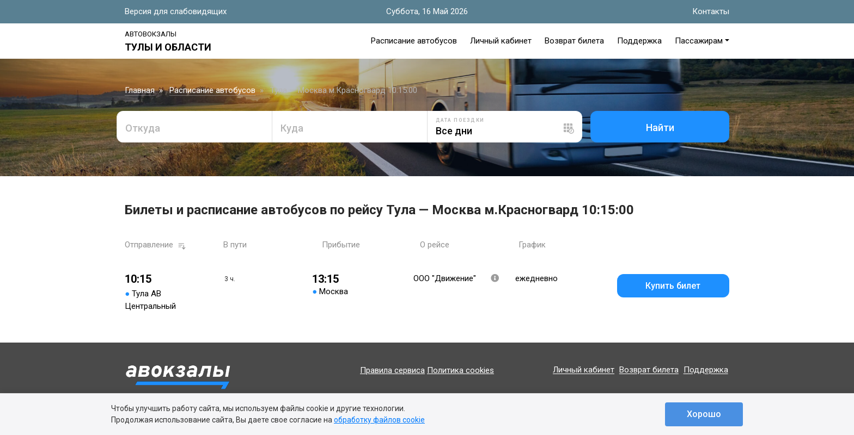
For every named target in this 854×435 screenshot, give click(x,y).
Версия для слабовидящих (176, 11)
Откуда (142, 128)
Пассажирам (699, 41)
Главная (140, 90)
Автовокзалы (150, 34)
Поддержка (639, 41)
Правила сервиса (392, 370)
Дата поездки (460, 120)
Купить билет (672, 286)
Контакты (710, 11)
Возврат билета (574, 41)
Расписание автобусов (414, 41)
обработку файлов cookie (379, 419)
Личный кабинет (501, 41)
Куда (291, 128)
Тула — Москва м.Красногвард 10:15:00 (343, 90)
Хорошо (704, 414)
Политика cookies (460, 370)
